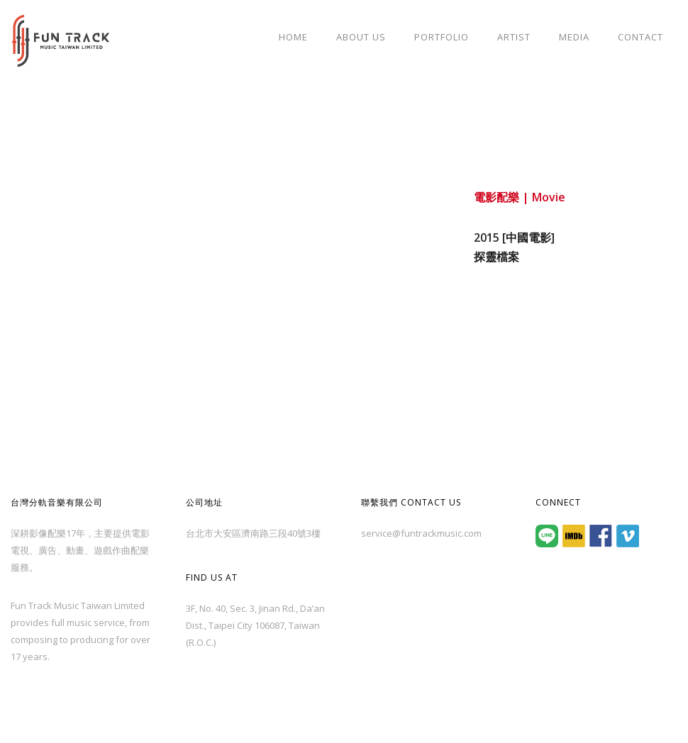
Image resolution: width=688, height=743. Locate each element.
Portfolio (441, 36)
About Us (361, 36)
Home (293, 36)
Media (574, 36)
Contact (640, 36)
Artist (514, 36)
